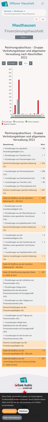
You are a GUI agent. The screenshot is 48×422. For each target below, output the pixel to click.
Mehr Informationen (11, 417)
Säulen (23, 37)
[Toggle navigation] (42, 3)
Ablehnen (23, 411)
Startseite (7, 11)
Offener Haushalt (18, 3)
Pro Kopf (11, 63)
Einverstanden (9, 411)
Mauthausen (18, 11)
